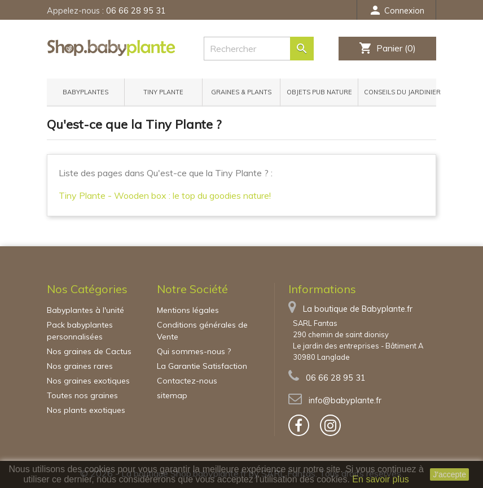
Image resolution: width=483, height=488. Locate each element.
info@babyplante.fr (345, 400)
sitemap (172, 395)
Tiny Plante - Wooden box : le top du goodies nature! (165, 195)
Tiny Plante (163, 92)
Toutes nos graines (82, 395)
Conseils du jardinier (400, 92)
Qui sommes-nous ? (194, 351)
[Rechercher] (253, 48)
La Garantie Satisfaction (202, 366)
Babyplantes (85, 92)
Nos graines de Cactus (89, 351)
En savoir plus (380, 479)
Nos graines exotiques (88, 381)
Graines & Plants (241, 92)
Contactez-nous (187, 381)
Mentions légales (188, 310)
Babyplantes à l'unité (85, 310)
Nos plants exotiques (86, 410)
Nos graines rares (80, 366)
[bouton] (298, 425)
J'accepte (449, 474)
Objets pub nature (319, 92)
